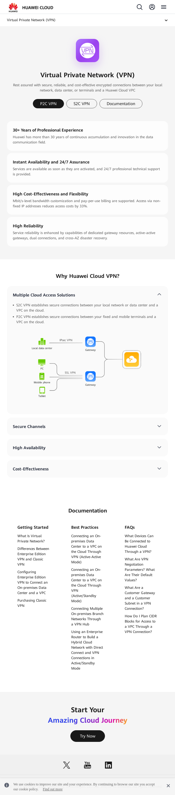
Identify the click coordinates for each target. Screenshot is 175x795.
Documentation (121, 103)
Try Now (87, 736)
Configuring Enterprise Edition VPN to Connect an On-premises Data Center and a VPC (32, 582)
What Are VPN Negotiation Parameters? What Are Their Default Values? (140, 569)
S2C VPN (82, 103)
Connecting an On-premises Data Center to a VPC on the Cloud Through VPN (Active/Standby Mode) (86, 585)
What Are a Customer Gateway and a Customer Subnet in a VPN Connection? (140, 598)
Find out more (53, 789)
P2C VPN (48, 103)
